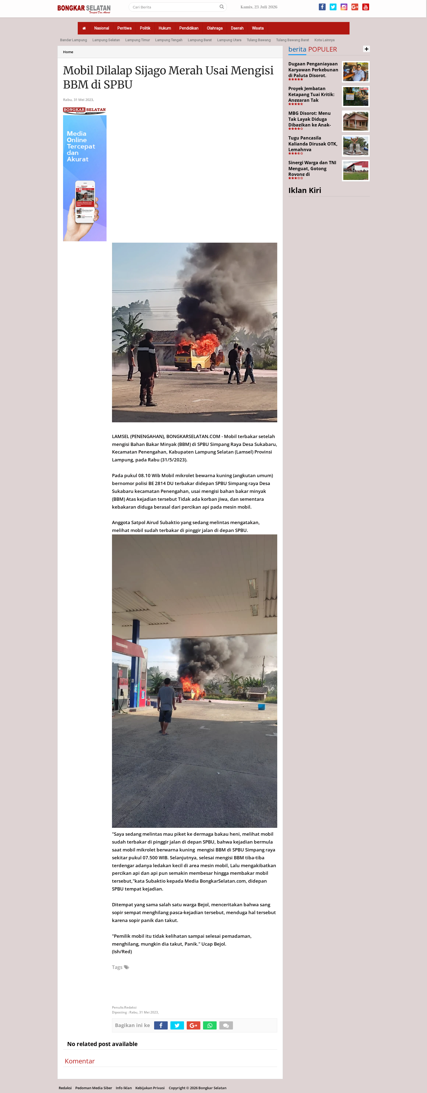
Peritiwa (124, 28)
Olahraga (215, 28)
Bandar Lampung (73, 40)
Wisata (258, 28)
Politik (145, 28)
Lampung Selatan (106, 40)
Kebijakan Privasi (150, 1087)
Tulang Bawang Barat (292, 40)
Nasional (101, 28)
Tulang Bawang (259, 40)
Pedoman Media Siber (93, 1087)
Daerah (237, 28)
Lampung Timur (137, 40)
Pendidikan (188, 28)
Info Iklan (124, 1087)
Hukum (165, 28)
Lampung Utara (229, 40)
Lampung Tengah (168, 40)
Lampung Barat (200, 40)
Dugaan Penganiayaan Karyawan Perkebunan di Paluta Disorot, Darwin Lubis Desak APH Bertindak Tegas (313, 75)
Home (68, 51)
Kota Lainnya (324, 40)
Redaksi (65, 1087)
